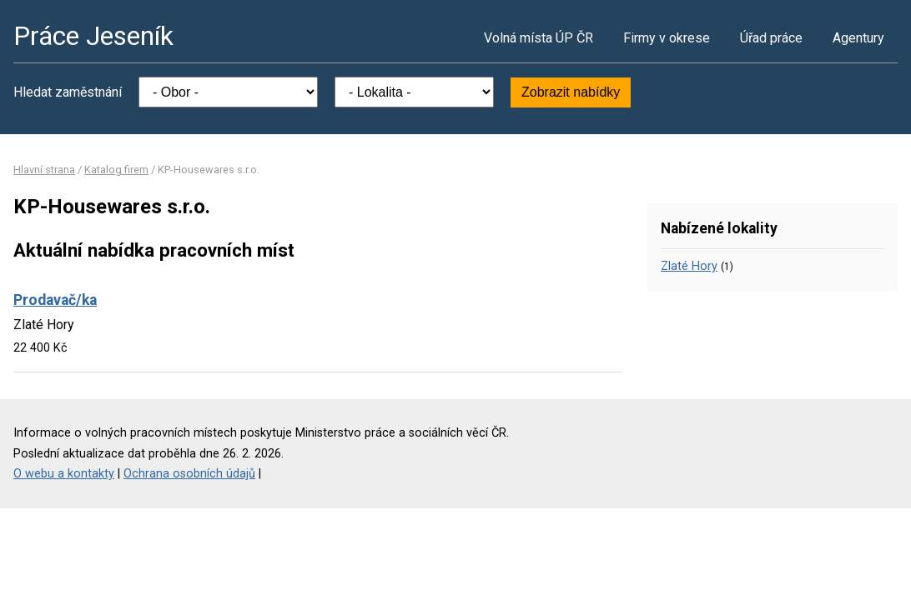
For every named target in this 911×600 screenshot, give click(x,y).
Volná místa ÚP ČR (538, 38)
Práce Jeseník (93, 36)
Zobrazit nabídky (570, 92)
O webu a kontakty (63, 474)
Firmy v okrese (666, 38)
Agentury (858, 38)
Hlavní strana (44, 169)
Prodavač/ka (55, 300)
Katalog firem (116, 169)
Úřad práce (771, 38)
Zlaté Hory (689, 266)
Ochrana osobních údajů (189, 474)
